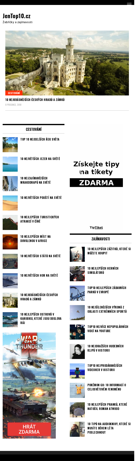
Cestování (14, 93)
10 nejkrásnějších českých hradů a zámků (35, 100)
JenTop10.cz (17, 15)
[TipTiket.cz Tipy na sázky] (96, 228)
